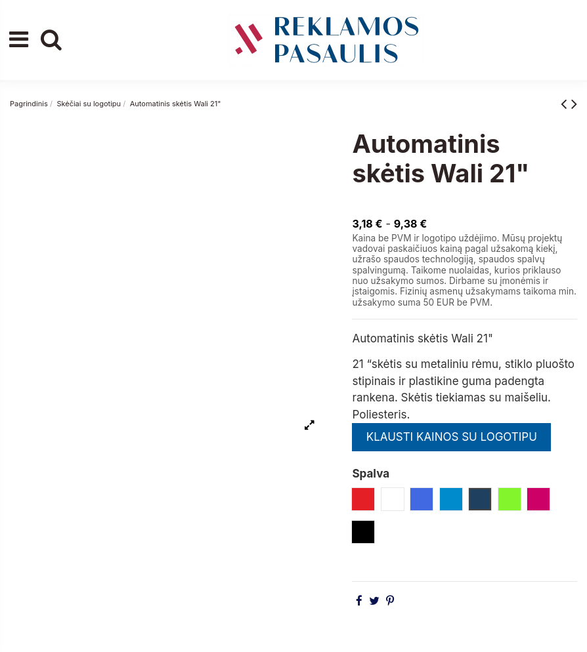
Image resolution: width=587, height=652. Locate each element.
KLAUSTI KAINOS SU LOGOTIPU (451, 436)
